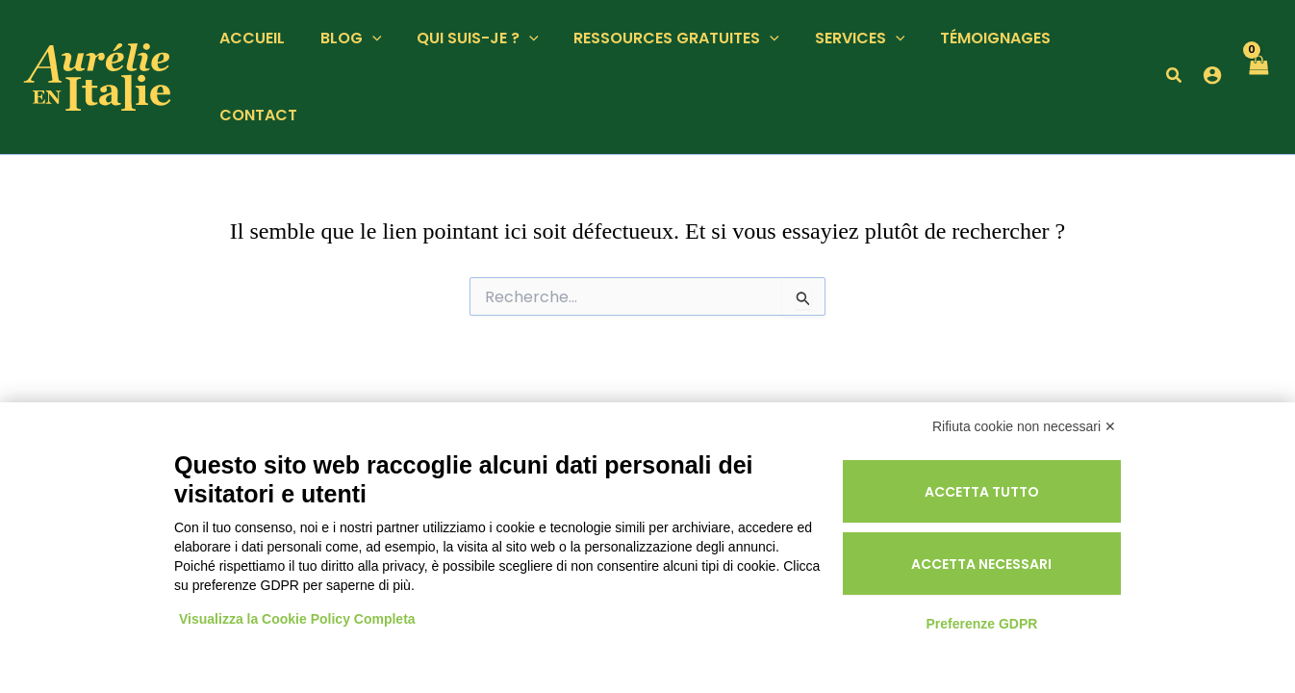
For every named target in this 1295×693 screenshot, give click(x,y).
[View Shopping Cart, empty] (1258, 77)
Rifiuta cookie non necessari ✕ (1024, 426)
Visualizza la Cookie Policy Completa (297, 619)
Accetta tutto (982, 491)
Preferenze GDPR (981, 623)
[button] (365, 38)
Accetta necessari (981, 564)
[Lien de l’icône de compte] (1211, 75)
